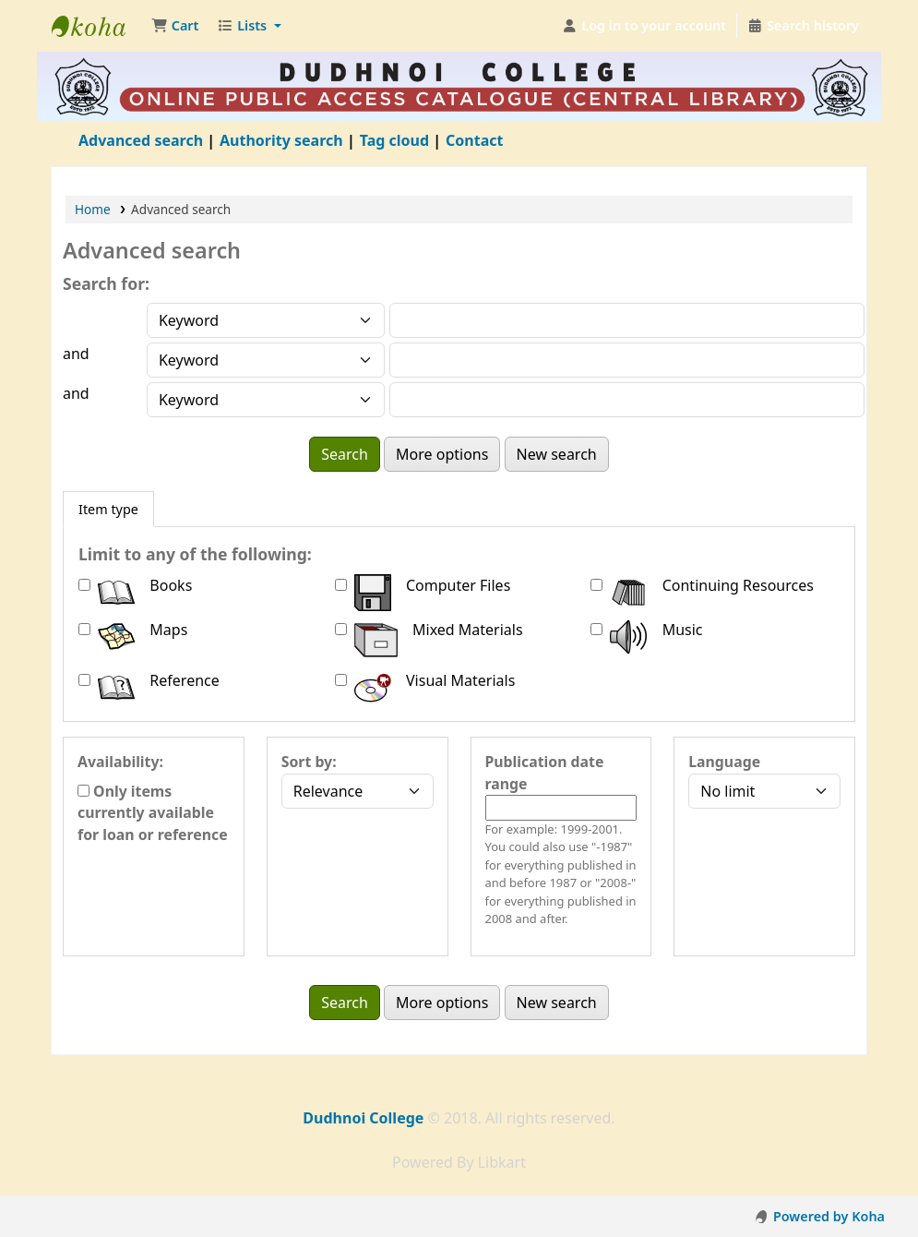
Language (724, 761)
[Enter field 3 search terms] (626, 399)
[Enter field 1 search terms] (626, 320)
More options (442, 454)
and (76, 353)
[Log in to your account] (644, 25)
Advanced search (140, 140)
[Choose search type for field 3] (266, 399)
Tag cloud (394, 140)
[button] (175, 25)
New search (557, 454)
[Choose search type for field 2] (266, 360)
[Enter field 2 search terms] (626, 360)
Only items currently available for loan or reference (152, 813)
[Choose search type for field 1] (266, 320)
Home (93, 209)
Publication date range (544, 772)
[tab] (108, 509)
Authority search (281, 140)
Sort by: (309, 761)
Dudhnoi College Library (98, 25)
